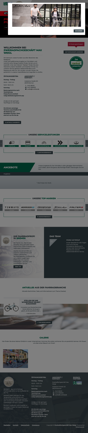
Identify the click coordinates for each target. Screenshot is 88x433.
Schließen (78, 31)
